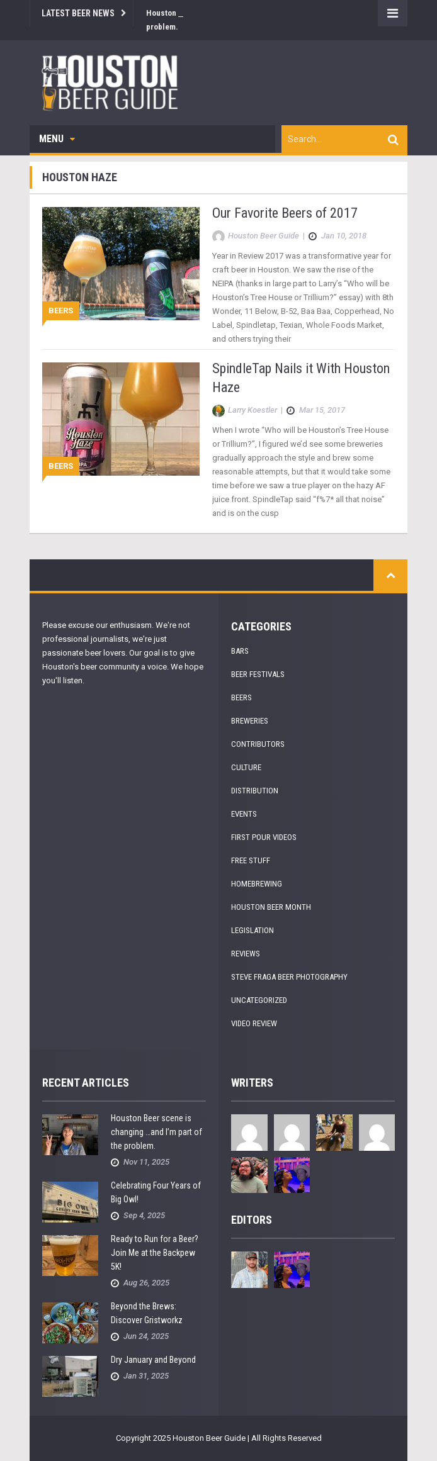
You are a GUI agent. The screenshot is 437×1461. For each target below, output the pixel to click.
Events (244, 814)
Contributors (258, 744)
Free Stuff (250, 860)
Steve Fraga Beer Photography (289, 977)
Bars (240, 651)
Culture (246, 767)
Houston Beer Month (271, 907)
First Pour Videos (264, 837)
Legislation (252, 930)
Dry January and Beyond (153, 1360)
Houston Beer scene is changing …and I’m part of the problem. (156, 1132)
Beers (60, 310)
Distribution (254, 790)
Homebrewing (256, 883)
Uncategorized (259, 1000)
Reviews (245, 953)
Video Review (254, 1023)
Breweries (249, 720)
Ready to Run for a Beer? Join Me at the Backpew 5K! (154, 1253)
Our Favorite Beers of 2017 (285, 213)
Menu (57, 139)
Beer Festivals (258, 674)
